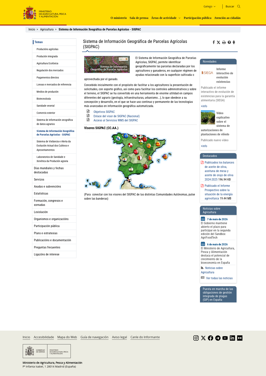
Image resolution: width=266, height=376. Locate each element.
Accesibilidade (44, 337)
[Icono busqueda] (238, 6)
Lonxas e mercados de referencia (54, 84)
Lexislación (41, 212)
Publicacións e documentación (52, 240)
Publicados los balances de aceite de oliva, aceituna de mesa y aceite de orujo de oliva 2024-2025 (219, 171)
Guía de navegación (94, 337)
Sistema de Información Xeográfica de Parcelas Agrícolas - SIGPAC (55, 132)
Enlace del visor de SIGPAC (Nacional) (117, 116)
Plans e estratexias (45, 233)
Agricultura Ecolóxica (47, 63)
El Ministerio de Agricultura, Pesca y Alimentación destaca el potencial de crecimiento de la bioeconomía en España (218, 255)
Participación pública (197, 17)
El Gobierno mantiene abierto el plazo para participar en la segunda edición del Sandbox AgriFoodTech (216, 230)
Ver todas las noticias (217, 278)
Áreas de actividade (163, 17)
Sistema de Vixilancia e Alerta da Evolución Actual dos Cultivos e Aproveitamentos (54, 145)
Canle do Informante (145, 337)
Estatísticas (41, 193)
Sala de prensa (139, 17)
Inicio (31, 29)
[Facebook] (215, 43)
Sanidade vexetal (46, 105)
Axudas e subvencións (47, 186)
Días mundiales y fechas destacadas (49, 170)
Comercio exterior (46, 112)
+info (204, 106)
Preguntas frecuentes (47, 247)
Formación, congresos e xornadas (48, 203)
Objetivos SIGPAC (104, 112)
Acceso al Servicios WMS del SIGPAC (116, 120)
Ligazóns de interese (46, 254)
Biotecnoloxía (44, 98)
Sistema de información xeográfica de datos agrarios (55, 122)
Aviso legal (119, 337)
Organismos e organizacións (51, 219)
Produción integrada (47, 56)
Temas (39, 42)
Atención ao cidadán (227, 17)
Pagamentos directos (48, 77)
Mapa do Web (67, 337)
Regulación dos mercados (50, 70)
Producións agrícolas (47, 49)
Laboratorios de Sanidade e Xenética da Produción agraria (52, 159)
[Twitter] (219, 42)
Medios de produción (47, 91)
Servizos (39, 179)
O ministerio (119, 17)
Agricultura (47, 29)
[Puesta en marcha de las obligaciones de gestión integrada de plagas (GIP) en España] (218, 312)
